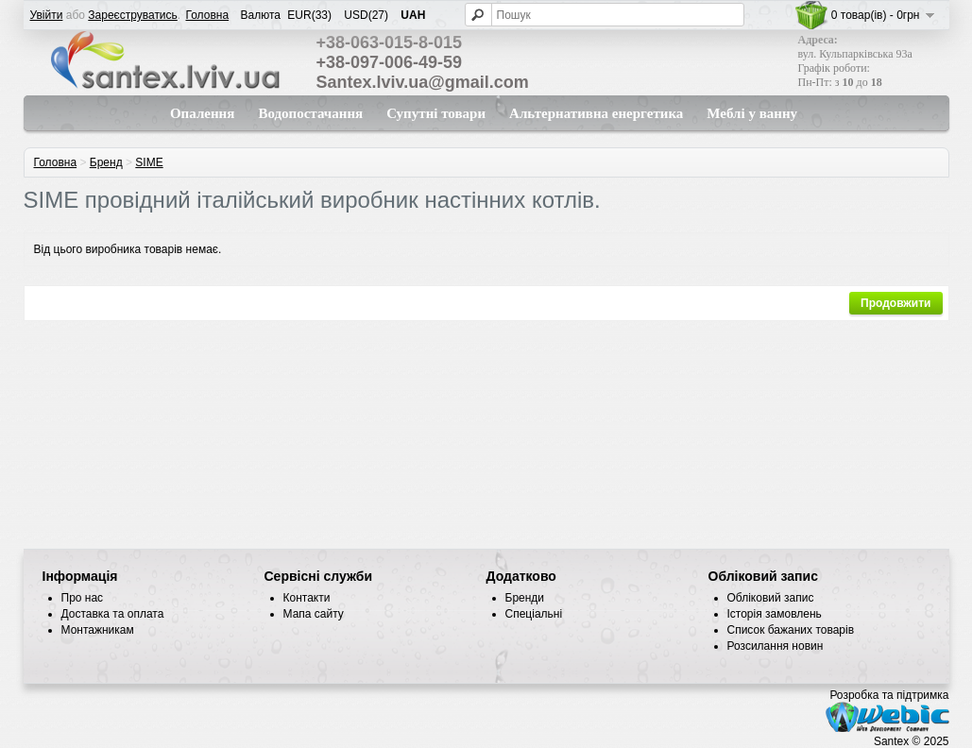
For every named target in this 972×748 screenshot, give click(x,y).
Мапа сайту (313, 613)
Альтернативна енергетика (596, 113)
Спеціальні (534, 613)
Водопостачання (310, 113)
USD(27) (366, 15)
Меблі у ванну (752, 113)
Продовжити (895, 303)
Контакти (307, 597)
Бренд (106, 162)
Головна (208, 15)
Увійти (46, 15)
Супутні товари (436, 113)
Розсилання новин (775, 646)
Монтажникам (97, 630)
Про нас (82, 597)
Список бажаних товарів (791, 630)
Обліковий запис (770, 597)
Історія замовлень (774, 613)
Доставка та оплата (112, 613)
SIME (148, 162)
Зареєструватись (133, 15)
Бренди (525, 597)
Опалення (202, 113)
